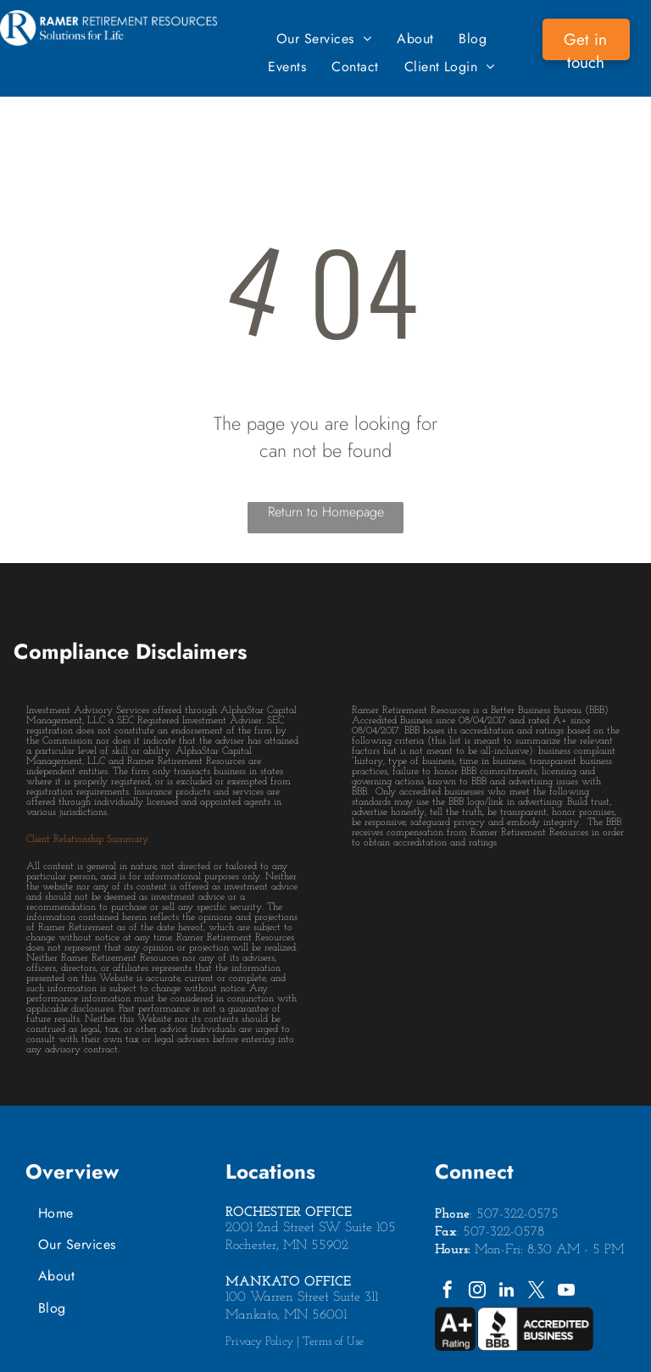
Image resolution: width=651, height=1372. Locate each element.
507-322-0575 (517, 1214)
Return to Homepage (326, 511)
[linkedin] (507, 1292)
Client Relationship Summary (87, 839)
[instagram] (477, 1292)
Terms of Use (333, 1342)
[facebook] (447, 1292)
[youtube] (566, 1292)
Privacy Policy (259, 1342)
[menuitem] (324, 39)
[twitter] (536, 1292)
